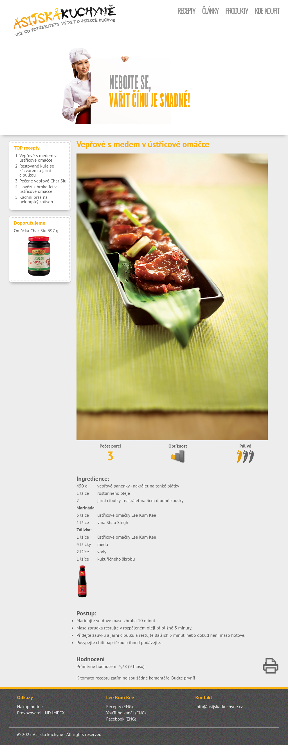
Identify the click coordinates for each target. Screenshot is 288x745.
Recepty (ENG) (119, 706)
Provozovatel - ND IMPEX (41, 712)
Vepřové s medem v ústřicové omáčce (38, 158)
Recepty (186, 10)
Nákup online (30, 706)
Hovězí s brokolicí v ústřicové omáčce (38, 189)
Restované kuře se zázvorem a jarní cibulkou (36, 170)
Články (210, 10)
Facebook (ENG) (121, 719)
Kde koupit (267, 10)
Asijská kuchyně (65, 21)
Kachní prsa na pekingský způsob (36, 199)
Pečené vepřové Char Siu (42, 181)
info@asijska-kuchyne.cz (219, 706)
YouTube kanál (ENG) (126, 712)
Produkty (236, 10)
